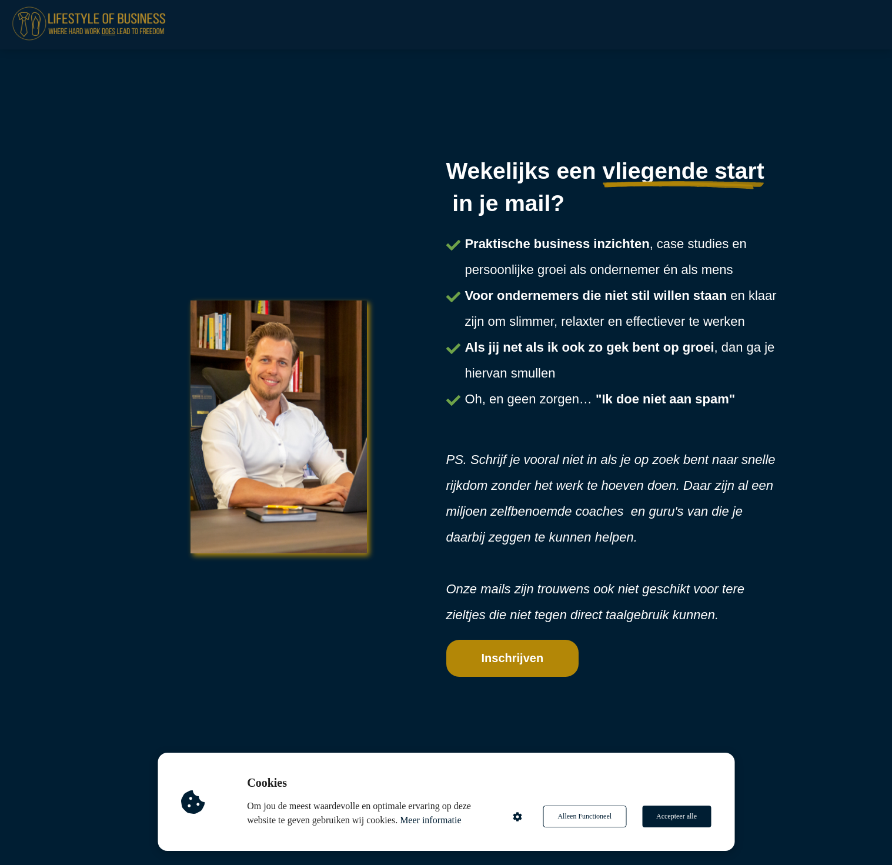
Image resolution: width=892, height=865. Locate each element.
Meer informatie (430, 820)
